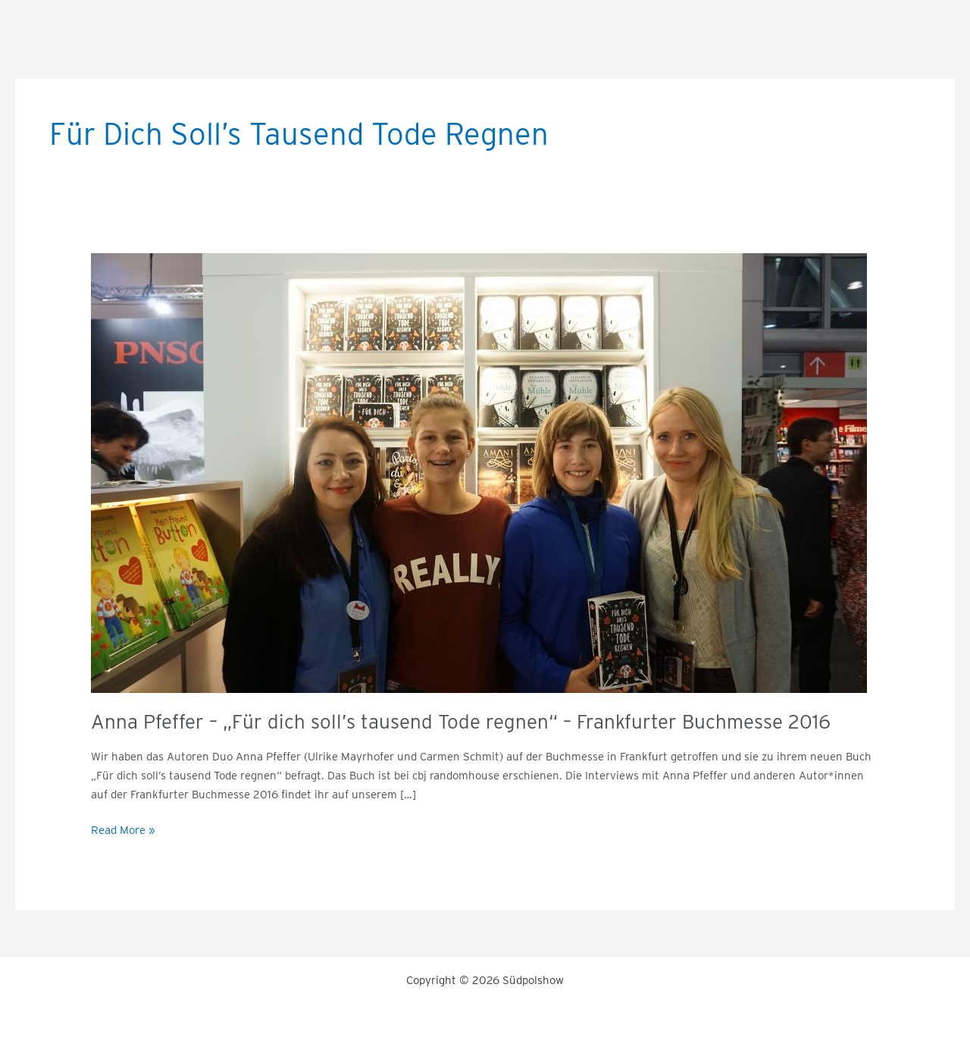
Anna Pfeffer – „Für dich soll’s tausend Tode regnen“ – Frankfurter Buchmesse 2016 (461, 721)
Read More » (123, 829)
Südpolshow (485, 20)
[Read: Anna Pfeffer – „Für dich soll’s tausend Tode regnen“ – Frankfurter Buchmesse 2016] (479, 472)
